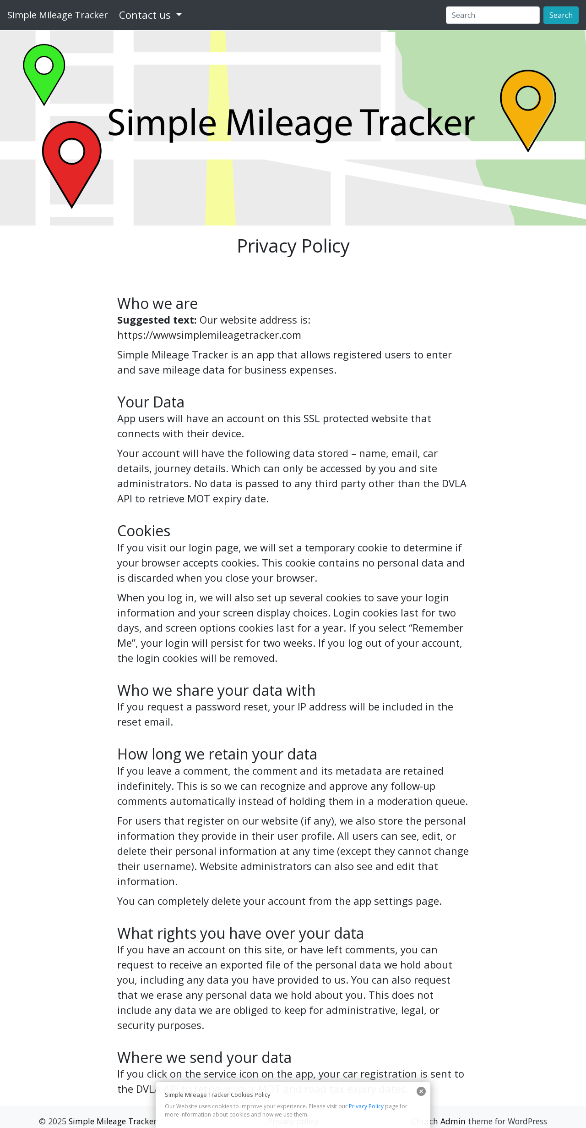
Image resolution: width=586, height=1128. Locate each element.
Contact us (145, 15)
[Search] (493, 15)
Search (561, 15)
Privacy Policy (366, 1106)
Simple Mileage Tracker (57, 15)
